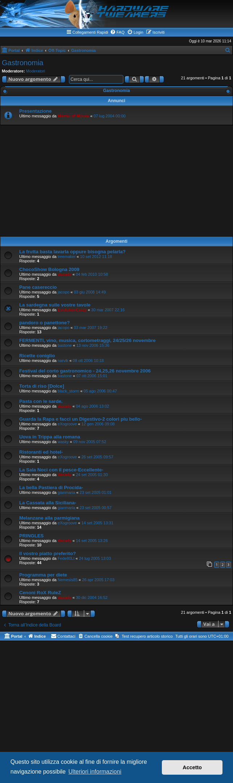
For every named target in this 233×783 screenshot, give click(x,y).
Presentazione (35, 111)
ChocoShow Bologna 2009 (49, 269)
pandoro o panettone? (44, 322)
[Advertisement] (116, 181)
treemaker (67, 256)
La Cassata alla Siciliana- (47, 502)
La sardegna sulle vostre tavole (54, 305)
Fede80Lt (66, 558)
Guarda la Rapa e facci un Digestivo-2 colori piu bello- (80, 419)
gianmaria (66, 492)
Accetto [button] (192, 767)
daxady (64, 274)
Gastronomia (23, 63)
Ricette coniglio (37, 355)
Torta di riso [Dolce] (41, 386)
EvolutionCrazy (72, 310)
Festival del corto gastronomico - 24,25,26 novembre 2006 (85, 371)
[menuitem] (117, 32)
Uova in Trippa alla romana (49, 437)
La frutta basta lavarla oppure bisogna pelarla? (72, 251)
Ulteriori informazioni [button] (95, 772)
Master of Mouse (73, 116)
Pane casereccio (38, 287)
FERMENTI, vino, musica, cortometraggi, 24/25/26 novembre (87, 340)
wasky (63, 442)
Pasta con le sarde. (40, 401)
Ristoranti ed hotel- (41, 452)
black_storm (68, 391)
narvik (63, 360)
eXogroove (67, 424)
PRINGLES (31, 535)
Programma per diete (43, 575)
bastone (65, 345)
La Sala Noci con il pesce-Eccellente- (61, 469)
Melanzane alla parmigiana (49, 518)
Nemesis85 (68, 580)
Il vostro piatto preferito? (47, 553)
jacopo (63, 292)
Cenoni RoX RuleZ (40, 592)
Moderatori (35, 71)
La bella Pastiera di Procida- (51, 487)
